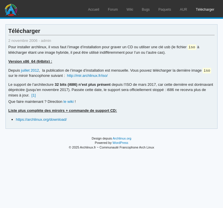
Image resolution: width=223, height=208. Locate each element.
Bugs (146, 10)
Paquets (165, 10)
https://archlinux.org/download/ (41, 120)
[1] (34, 96)
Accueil (93, 10)
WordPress (120, 143)
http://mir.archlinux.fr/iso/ (87, 76)
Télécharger (205, 10)
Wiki (130, 10)
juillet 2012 (30, 71)
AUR (183, 10)
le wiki (68, 102)
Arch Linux (11, 8)
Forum (113, 10)
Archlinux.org (122, 139)
